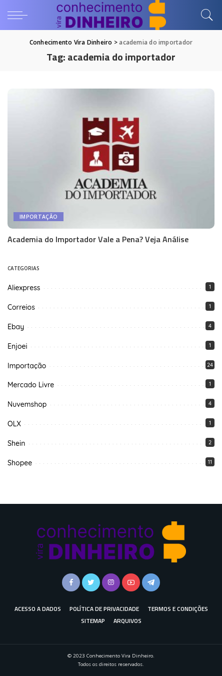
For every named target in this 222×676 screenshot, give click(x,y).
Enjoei (18, 346)
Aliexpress (24, 287)
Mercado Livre (31, 384)
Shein (16, 443)
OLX (14, 423)
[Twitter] (91, 582)
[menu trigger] (20, 15)
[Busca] (204, 15)
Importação (39, 216)
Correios (21, 307)
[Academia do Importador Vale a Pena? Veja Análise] (111, 159)
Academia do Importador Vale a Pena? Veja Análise (98, 239)
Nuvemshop (27, 404)
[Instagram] (111, 582)
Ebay (16, 326)
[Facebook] (71, 582)
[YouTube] (131, 582)
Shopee (20, 462)
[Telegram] (151, 582)
